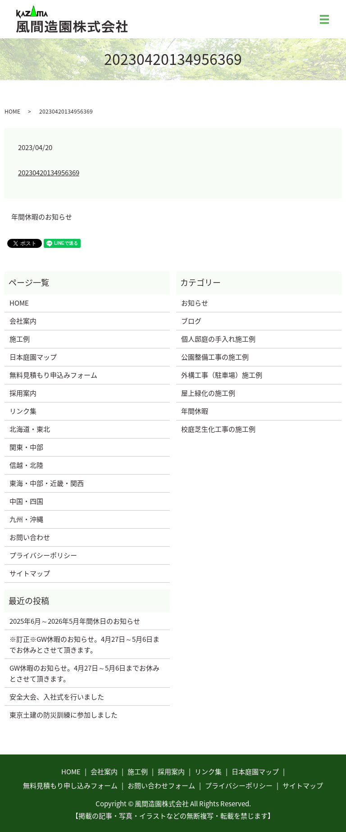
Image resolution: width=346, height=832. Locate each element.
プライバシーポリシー (43, 555)
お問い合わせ (29, 537)
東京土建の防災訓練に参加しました (63, 715)
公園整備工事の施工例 (215, 357)
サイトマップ (29, 573)
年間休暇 (194, 411)
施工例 (19, 339)
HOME (12, 111)
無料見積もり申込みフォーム (53, 375)
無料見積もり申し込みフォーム (70, 786)
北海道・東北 (29, 429)
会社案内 (22, 321)
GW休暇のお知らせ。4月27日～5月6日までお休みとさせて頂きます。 (84, 673)
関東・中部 (26, 447)
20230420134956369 (48, 173)
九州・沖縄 (26, 519)
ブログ (191, 321)
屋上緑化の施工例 (208, 393)
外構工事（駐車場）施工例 (221, 375)
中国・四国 (26, 501)
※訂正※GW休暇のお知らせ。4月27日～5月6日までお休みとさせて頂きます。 (84, 644)
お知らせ (194, 303)
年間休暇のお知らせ (41, 217)
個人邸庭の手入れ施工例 (218, 339)
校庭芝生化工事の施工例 (218, 429)
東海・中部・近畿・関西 (46, 483)
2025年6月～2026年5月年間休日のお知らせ (74, 621)
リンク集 (22, 411)
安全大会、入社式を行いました (56, 697)
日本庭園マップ (33, 357)
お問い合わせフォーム (161, 786)
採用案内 (22, 393)
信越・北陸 (26, 465)
